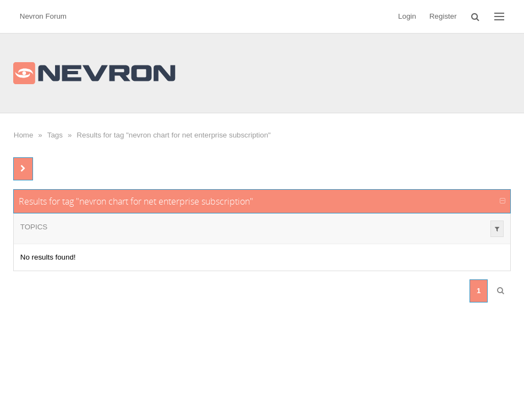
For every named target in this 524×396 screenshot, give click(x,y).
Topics (33, 227)
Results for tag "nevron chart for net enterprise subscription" (173, 135)
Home (24, 135)
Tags (55, 135)
